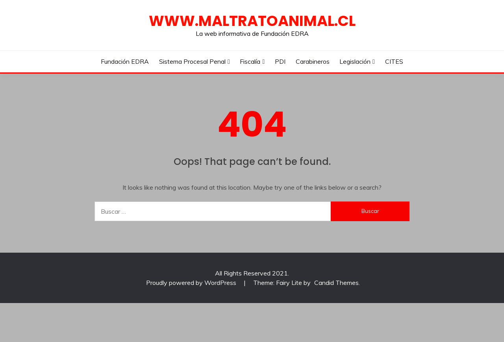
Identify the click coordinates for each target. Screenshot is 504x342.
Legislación (355, 61)
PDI (280, 61)
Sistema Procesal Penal (192, 61)
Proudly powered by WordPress (192, 283)
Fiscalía (250, 61)
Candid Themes (336, 283)
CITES (394, 61)
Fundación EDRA (125, 61)
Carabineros (313, 61)
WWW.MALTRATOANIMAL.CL (252, 21)
